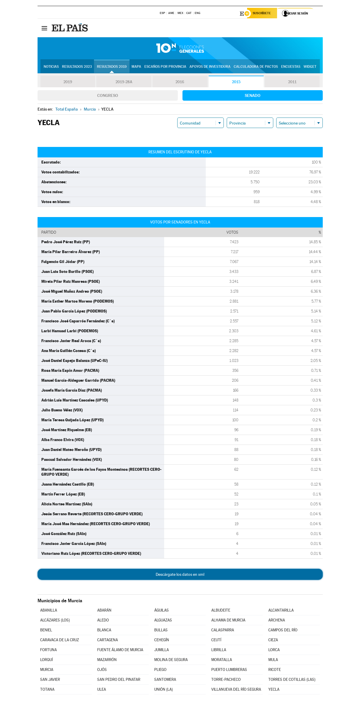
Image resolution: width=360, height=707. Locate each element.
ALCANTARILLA (281, 611)
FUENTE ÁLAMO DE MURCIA (120, 651)
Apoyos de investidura (209, 67)
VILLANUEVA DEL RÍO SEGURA (236, 690)
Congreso (107, 96)
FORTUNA (48, 651)
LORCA (274, 651)
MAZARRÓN (107, 660)
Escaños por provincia (165, 67)
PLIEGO (160, 670)
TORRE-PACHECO (226, 680)
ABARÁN (104, 611)
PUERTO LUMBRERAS (229, 670)
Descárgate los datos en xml (180, 575)
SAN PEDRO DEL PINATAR (118, 680)
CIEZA (273, 641)
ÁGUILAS (161, 611)
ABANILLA (48, 611)
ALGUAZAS (163, 621)
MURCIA (46, 670)
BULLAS (161, 631)
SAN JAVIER (50, 680)
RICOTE (274, 670)
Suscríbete (263, 14)
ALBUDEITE (220, 611)
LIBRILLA (218, 651)
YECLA (273, 690)
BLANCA (104, 631)
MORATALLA (221, 660)
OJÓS (102, 670)
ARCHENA (276, 621)
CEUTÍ (216, 641)
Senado (252, 96)
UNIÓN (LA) (163, 690)
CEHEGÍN (161, 641)
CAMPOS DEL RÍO (282, 631)
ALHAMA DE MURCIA (228, 621)
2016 (180, 82)
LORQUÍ (46, 660)
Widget (310, 67)
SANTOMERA (165, 680)
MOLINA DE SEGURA (171, 660)
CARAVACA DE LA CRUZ (59, 641)
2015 (236, 82)
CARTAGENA (107, 641)
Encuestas (290, 67)
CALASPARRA (222, 631)
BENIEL (46, 631)
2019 (67, 82)
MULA (273, 660)
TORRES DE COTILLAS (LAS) (291, 680)
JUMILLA (161, 651)
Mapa (136, 67)
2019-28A (124, 82)
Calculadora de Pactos (256, 67)
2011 (292, 82)
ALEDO (103, 621)
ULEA (101, 690)
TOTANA (47, 690)
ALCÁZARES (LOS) (55, 621)
